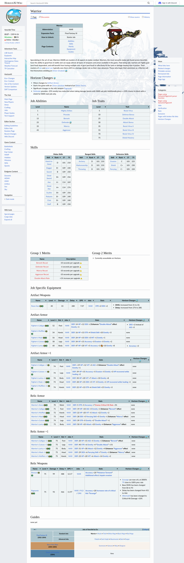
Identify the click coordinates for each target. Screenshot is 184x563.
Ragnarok (67, 88)
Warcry (66, 126)
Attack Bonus (128, 122)
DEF (73, 320)
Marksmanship (82, 165)
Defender (37, 91)
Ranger (127, 535)
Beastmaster (115, 535)
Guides (71, 52)
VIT (86, 341)
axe (40, 68)
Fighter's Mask (37, 333)
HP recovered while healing (117, 378)
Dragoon (122, 541)
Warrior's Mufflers (38, 408)
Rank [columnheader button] (57, 157)
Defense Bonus (128, 114)
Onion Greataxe (58, 71)
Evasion (113, 161)
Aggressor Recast (42, 270)
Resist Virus (128, 111)
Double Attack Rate (42, 274)
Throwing (82, 169)
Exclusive (161, 114)
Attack (94, 374)
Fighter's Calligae (37, 321)
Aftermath (126, 491)
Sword (49, 172)
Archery (82, 161)
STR (97, 302)
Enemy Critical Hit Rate (104, 400)
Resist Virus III (128, 130)
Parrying (113, 169)
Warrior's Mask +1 (38, 448)
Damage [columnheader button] (61, 296)
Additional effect (92, 471)
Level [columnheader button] (98, 107)
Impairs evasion (106, 471)
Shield (113, 165)
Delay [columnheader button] (72, 296)
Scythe (49, 193)
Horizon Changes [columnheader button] (130, 296)
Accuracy (88, 337)
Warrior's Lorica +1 (38, 444)
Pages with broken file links (168, 116)
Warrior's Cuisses (38, 416)
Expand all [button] (8, 220)
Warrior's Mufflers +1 (39, 452)
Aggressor (67, 130)
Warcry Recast (42, 266)
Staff (49, 204)
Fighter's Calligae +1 (39, 361)
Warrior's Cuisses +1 (39, 440)
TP (123, 478)
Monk (99, 529)
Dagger (49, 168)
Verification (162, 108)
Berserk (67, 118)
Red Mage (130, 529)
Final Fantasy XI (42, 531)
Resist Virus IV (128, 134)
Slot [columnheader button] (59, 316)
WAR (90, 302)
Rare (159, 111)
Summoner (102, 541)
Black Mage (121, 529)
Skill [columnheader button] (48, 157)
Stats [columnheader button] (102, 296)
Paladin (97, 535)
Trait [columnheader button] (127, 107)
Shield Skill (95, 328)
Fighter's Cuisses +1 (39, 367)
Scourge (93, 489)
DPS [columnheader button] (81, 296)
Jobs (159, 105)
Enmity (74, 322)
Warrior (93, 529)
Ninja (116, 541)
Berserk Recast (42, 258)
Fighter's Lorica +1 (38, 374)
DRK (79, 489)
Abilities (71, 41)
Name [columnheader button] (38, 296)
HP (79, 320)
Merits (71, 46)
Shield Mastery (128, 138)
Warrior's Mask (37, 412)
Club (49, 200)
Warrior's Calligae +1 (39, 436)
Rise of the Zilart (52, 540)
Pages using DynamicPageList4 (165, 102)
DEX (103, 302)
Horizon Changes (164, 119)
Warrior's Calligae (38, 404)
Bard (121, 535)
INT (92, 333)
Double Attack (128, 118)
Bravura (34, 468)
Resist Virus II (128, 126)
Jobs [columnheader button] (89, 296)
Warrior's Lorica (37, 420)
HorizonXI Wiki (13, 2)
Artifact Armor (53, 83)
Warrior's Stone (37, 400)
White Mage (112, 529)
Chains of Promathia (52, 548)
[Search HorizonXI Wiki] (90, 3)
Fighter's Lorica (37, 341)
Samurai (110, 541)
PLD (82, 486)
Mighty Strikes (66, 111)
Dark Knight (105, 535)
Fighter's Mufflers (38, 327)
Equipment (71, 49)
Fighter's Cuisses (37, 337)
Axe (49, 182)
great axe (49, 68)
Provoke (66, 114)
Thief (104, 529)
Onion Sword (80, 85)
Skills (71, 44)
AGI (130, 323)
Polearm (49, 196)
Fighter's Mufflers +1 (39, 381)
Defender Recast (42, 262)
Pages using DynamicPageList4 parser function (167, 96)
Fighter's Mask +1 (38, 378)
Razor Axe (35, 302)
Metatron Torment (105, 468)
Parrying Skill (91, 412)
